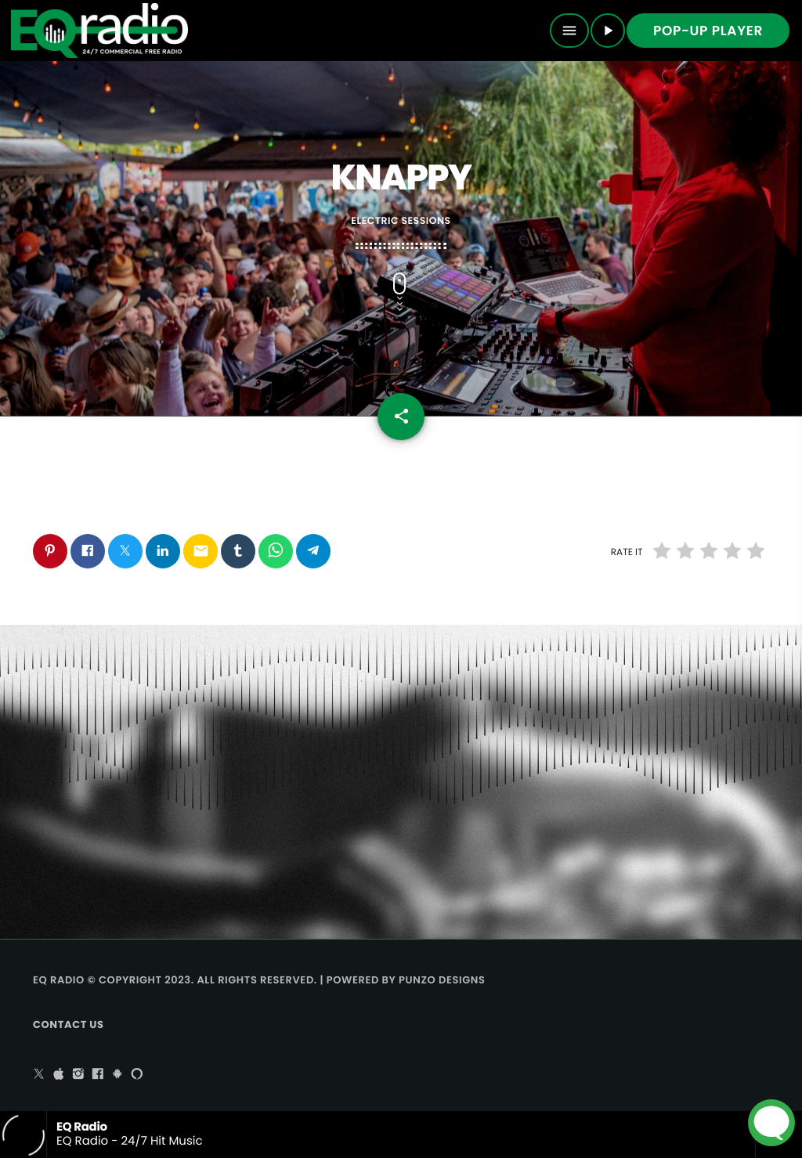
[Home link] (99, 30)
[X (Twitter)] (39, 1076)
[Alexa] (137, 1076)
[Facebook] (98, 1076)
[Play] (608, 30)
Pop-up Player (708, 30)
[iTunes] (58, 1076)
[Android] (117, 1076)
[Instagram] (78, 1076)
